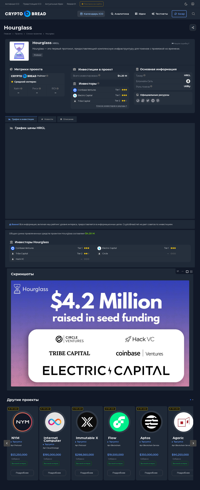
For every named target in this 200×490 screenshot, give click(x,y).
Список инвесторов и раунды (111, 106)
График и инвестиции (21, 119)
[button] (190, 399)
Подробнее (22, 472)
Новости (47, 119)
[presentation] (7, 446)
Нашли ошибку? (180, 43)
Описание (66, 119)
